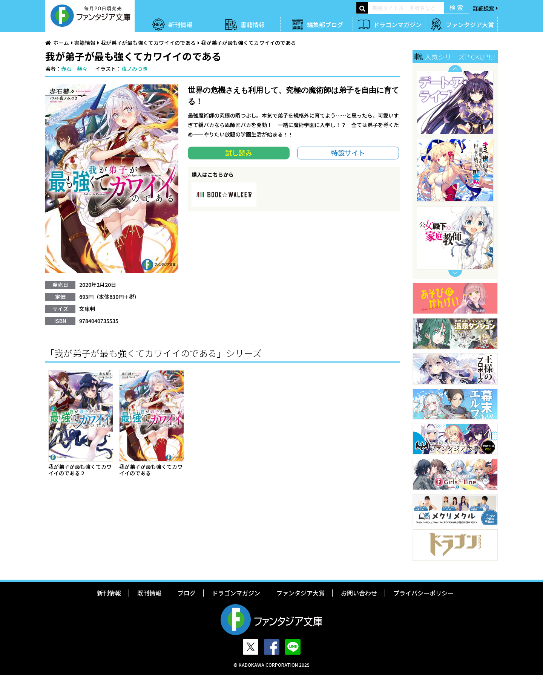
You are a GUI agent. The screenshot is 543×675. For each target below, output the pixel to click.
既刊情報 (149, 592)
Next (455, 273)
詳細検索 (483, 8)
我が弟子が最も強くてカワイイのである (148, 42)
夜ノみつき (134, 68)
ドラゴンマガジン (397, 24)
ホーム (61, 42)
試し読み (238, 153)
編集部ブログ (325, 24)
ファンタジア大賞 (470, 24)
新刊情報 (180, 24)
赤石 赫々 (74, 68)
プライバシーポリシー (423, 592)
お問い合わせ (359, 592)
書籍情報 (253, 24)
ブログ (187, 592)
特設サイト (348, 153)
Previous (455, 68)
